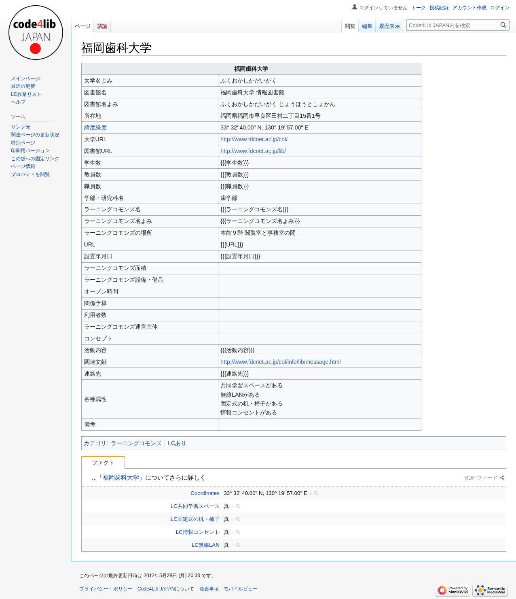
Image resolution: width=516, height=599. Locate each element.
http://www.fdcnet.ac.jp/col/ (254, 139)
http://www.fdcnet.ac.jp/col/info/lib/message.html (280, 362)
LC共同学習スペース (195, 506)
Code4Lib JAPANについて (166, 589)
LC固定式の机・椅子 (195, 519)
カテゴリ (95, 443)
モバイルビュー (241, 589)
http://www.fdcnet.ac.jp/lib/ (253, 151)
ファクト (103, 462)
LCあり (177, 443)
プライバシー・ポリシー (106, 589)
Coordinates (205, 493)
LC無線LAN (206, 545)
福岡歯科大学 (121, 477)
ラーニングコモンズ (136, 443)
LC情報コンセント (198, 532)
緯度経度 (95, 127)
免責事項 (209, 589)
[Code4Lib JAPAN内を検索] (458, 25)
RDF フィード (481, 478)
